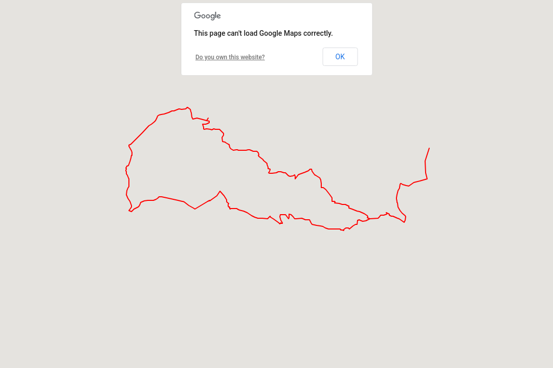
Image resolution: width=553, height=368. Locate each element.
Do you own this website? (230, 57)
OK (340, 57)
